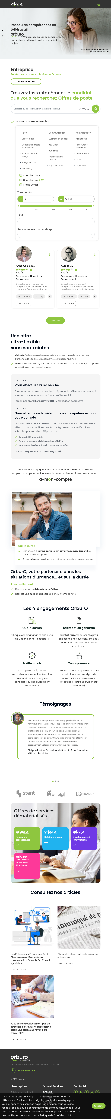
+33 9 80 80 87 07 (25, 1070)
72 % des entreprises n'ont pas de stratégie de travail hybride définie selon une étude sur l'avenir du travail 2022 (31, 1029)
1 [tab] (2, 31)
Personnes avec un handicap (34, 230)
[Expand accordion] (20, 133)
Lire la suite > (18, 970)
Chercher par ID (30, 176)
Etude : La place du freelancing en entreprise (78, 956)
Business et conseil (58, 139)
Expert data (28, 139)
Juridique (53, 151)
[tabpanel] (55, 34)
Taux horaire (24, 192)
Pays (20, 215)
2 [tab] (2, 34)
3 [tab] (2, 36)
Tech (24, 133)
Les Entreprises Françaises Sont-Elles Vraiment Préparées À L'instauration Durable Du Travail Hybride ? (30, 959)
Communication (57, 133)
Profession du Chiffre (56, 159)
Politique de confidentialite (24, 1092)
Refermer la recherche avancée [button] (32, 122)
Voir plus (55, 321)
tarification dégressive (71, 401)
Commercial (82, 154)
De (20, 199)
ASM (41, 180)
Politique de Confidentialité (55, 1115)
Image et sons (29, 163)
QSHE (78, 160)
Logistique (81, 166)
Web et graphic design (30, 156)
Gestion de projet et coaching (31, 147)
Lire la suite (23, 304)
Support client (56, 166)
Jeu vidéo (53, 145)
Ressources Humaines (82, 147)
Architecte (81, 139)
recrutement (24, 297)
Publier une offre (26, 82)
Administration (83, 133)
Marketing (27, 169)
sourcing (39, 297)
